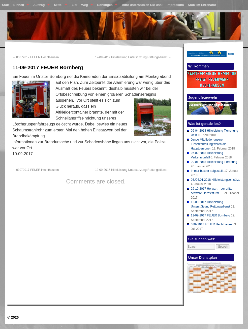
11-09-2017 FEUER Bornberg (210, 215)
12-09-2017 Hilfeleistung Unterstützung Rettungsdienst (133, 57)
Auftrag (40, 6)
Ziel (74, 5)
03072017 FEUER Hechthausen (35, 57)
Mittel (59, 6)
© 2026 (13, 317)
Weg (86, 6)
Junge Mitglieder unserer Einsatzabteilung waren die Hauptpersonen (208, 144)
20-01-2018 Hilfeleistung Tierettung (214, 162)
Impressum (175, 5)
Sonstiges (106, 6)
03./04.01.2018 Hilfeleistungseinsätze (215, 179)
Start (5, 5)
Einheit (20, 6)
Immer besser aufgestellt (207, 171)
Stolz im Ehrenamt (202, 5)
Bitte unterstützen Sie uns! (142, 5)
